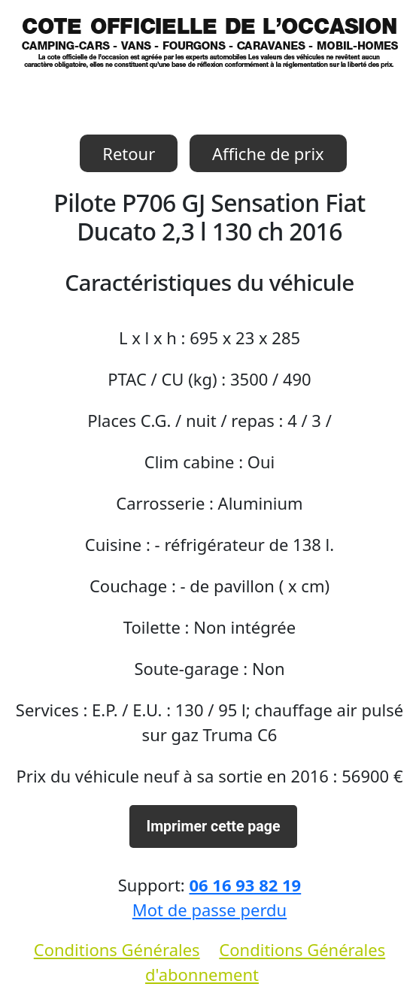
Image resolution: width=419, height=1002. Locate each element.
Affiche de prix (268, 153)
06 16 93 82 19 (245, 884)
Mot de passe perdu (209, 909)
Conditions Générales (117, 949)
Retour (128, 153)
